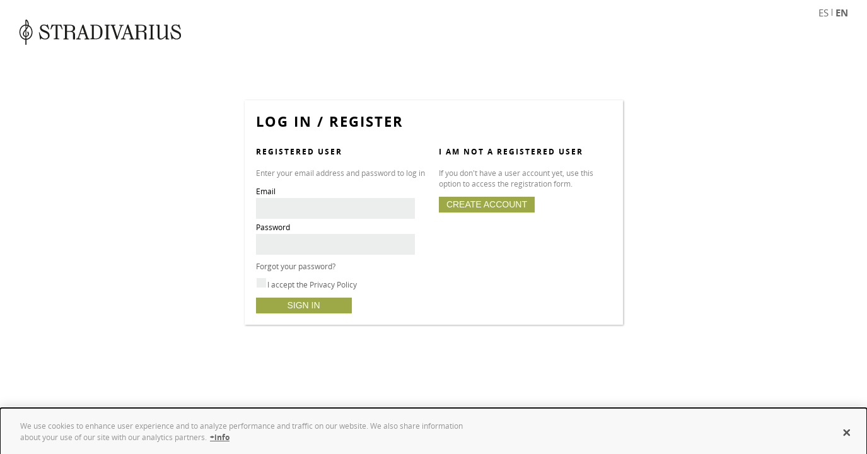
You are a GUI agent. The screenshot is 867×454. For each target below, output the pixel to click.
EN (841, 12)
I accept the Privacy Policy (312, 284)
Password (273, 227)
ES (823, 12)
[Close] (847, 436)
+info (220, 440)
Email (266, 191)
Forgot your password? (295, 266)
